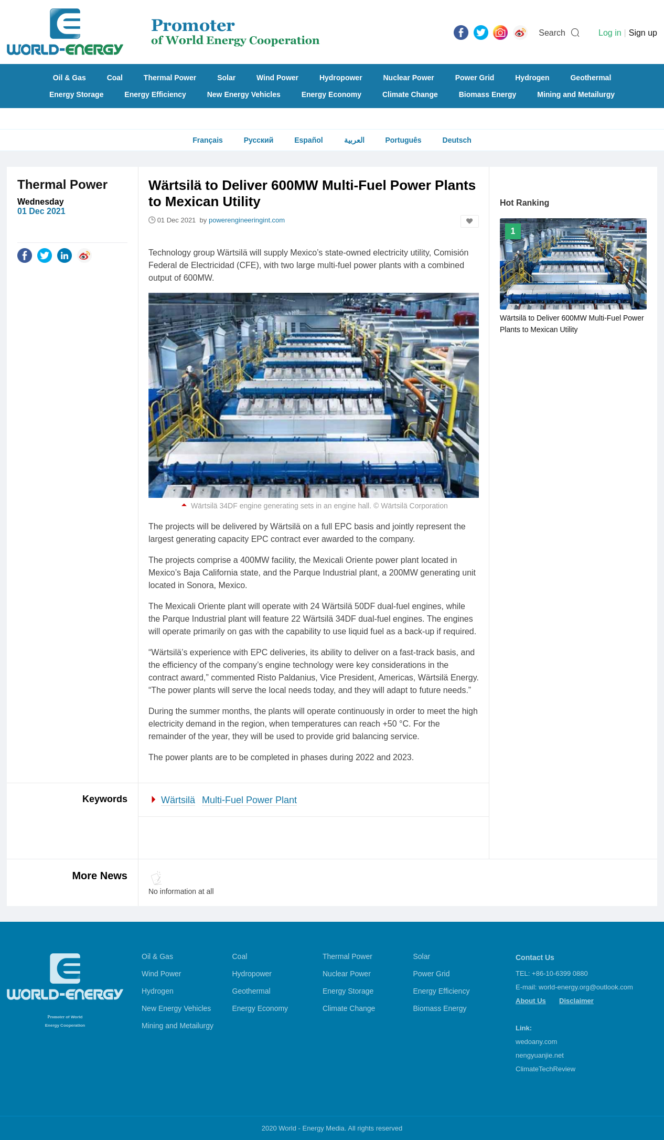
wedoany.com (536, 1042)
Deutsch (457, 140)
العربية (354, 140)
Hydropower (340, 77)
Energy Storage (76, 94)
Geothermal (590, 77)
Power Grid (475, 77)
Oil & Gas (69, 77)
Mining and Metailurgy (576, 94)
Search (552, 32)
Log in (610, 32)
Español (308, 140)
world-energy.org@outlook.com (586, 987)
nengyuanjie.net (540, 1055)
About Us (531, 1001)
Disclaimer (576, 1001)
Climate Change (410, 94)
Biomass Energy (488, 94)
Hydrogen (532, 77)
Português (403, 140)
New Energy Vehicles (244, 94)
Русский (259, 140)
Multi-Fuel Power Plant (249, 800)
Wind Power (277, 77)
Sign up (643, 32)
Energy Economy (331, 94)
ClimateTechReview (545, 1069)
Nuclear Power (408, 77)
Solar (226, 77)
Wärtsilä (178, 800)
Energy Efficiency (155, 94)
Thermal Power (170, 77)
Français (207, 140)
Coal (115, 77)
